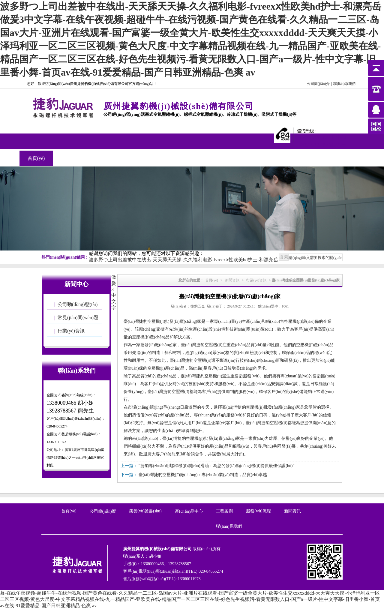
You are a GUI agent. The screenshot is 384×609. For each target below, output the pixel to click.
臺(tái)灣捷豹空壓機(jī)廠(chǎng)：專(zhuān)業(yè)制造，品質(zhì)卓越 (203, 474)
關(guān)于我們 (70, 158)
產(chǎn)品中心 (103, 158)
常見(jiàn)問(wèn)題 (78, 317)
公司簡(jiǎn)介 (318, 84)
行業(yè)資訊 (71, 330)
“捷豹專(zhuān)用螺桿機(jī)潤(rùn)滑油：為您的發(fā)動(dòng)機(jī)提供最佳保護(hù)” (217, 466)
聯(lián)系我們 (344, 84)
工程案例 (136, 158)
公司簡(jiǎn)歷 (103, 511)
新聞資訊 (169, 158)
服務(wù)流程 (258, 511)
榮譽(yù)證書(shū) (145, 511)
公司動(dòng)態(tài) (78, 304)
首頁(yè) (36, 158)
